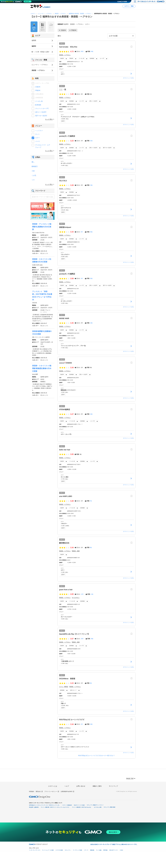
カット (37, 134)
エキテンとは (52, 786)
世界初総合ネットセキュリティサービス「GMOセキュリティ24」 (44, 805)
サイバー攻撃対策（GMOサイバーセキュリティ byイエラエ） (55, 807)
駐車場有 (92, 58)
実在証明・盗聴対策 (34, 807)
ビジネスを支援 (59, 850)
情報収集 (92, 850)
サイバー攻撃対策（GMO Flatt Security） (82, 807)
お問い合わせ (80, 786)
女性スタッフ (73, 690)
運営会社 (39, 791)
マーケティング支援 (77, 850)
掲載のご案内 (97, 786)
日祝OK (62, 58)
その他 (121, 850)
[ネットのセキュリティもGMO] (16, 1)
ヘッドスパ (39, 130)
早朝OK (71, 58)
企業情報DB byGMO (67, 791)
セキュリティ (68, 850)
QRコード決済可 (93, 101)
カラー (37, 138)
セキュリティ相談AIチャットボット (95, 805)
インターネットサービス (34, 850)
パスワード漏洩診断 (67, 805)
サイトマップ (113, 786)
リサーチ (86, 850)
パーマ (37, 141)
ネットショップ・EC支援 (48, 850)
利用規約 (31, 791)
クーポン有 (81, 58)
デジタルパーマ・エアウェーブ (42, 146)
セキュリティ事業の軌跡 (109, 807)
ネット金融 (98, 850)
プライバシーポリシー (51, 791)
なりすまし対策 (97, 807)
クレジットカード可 (42, 108)
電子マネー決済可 (107, 147)
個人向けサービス (113, 850)
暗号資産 (105, 850)
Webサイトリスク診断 (79, 805)
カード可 (102, 58)
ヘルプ (66, 786)
